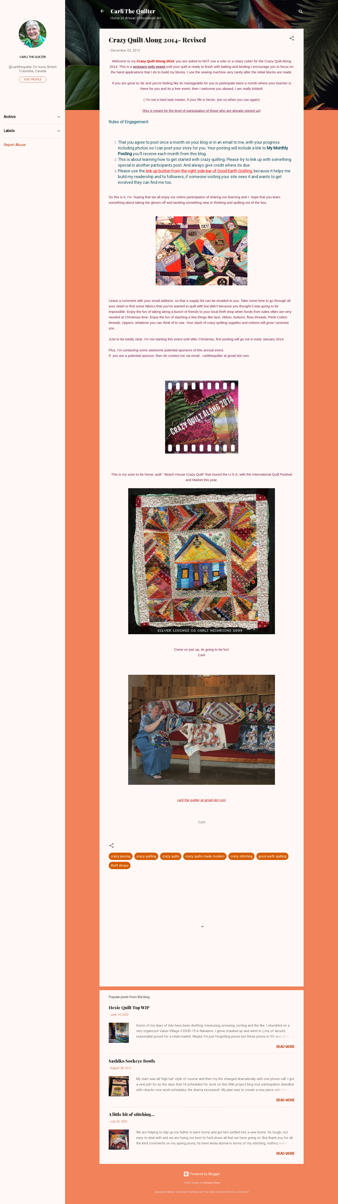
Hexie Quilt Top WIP (129, 1007)
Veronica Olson (211, 1182)
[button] (291, 39)
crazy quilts (170, 856)
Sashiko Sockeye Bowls (132, 1061)
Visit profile (33, 79)
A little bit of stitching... (132, 1114)
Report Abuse (15, 145)
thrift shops (119, 865)
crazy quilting (146, 856)
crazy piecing (120, 856)
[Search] (301, 12)
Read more (285, 1047)
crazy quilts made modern (204, 856)
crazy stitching (241, 856)
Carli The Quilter (133, 11)
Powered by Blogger (201, 1174)
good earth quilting (272, 856)
